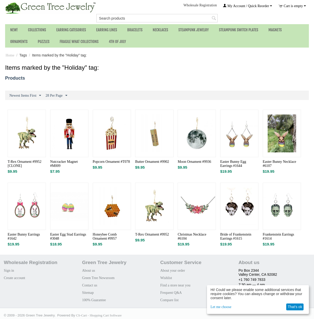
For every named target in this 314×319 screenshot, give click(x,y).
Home (10, 55)
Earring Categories (71, 29)
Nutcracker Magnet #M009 (64, 164)
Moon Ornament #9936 (194, 162)
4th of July (117, 41)
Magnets (275, 29)
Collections (37, 29)
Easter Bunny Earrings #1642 (24, 236)
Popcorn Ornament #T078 (111, 162)
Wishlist (166, 278)
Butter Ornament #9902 (152, 162)
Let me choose (221, 307)
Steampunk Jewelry (193, 29)
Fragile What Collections (79, 41)
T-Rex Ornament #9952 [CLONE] (24, 164)
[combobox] (157, 18)
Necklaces (160, 29)
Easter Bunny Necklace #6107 (279, 164)
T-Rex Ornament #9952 (152, 234)
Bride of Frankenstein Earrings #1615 (235, 236)
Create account (14, 278)
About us (88, 270)
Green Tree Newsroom (98, 278)
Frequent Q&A (171, 293)
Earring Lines (106, 29)
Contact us (89, 285)
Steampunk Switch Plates (238, 29)
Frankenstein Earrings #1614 (278, 236)
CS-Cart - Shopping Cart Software (99, 315)
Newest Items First (25, 95)
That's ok (295, 307)
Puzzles (43, 41)
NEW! (14, 29)
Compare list (169, 300)
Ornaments (19, 41)
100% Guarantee (94, 300)
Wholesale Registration (200, 5)
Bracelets (134, 29)
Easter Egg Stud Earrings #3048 (68, 236)
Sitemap (88, 293)
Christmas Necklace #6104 (192, 236)
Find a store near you (175, 285)
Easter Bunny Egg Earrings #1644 (233, 164)
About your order (172, 270)
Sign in (9, 270)
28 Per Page (56, 95)
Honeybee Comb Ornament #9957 (105, 236)
